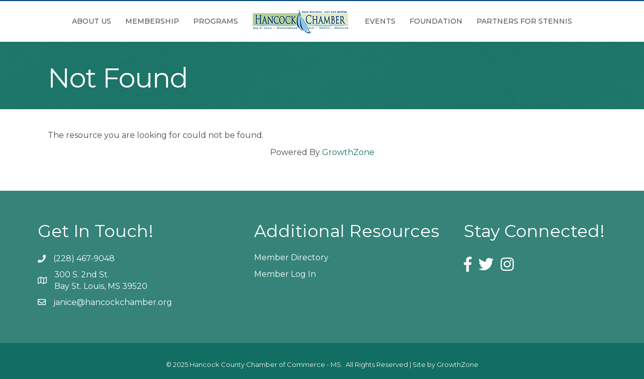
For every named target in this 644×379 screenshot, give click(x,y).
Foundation (436, 21)
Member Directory (291, 257)
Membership (152, 21)
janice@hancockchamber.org (112, 302)
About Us (91, 21)
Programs (215, 21)
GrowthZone (348, 152)
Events (380, 21)
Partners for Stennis (524, 21)
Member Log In (285, 274)
